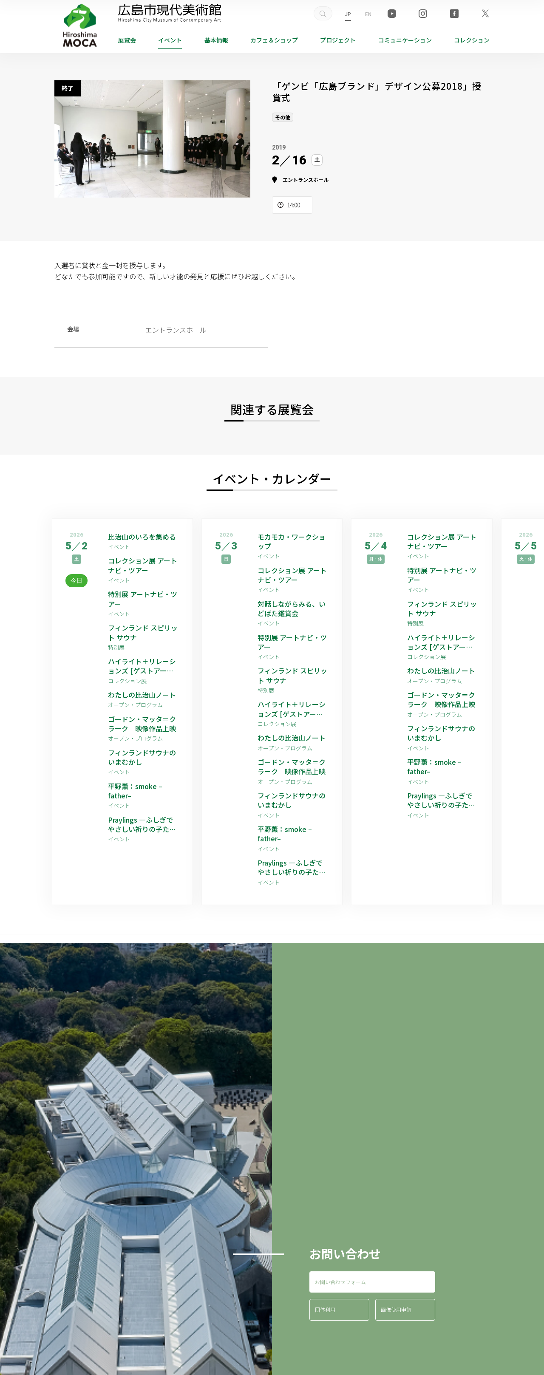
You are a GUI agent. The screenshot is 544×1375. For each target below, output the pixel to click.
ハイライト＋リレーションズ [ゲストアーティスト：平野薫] (142, 666)
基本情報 (216, 40)
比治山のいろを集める (142, 536)
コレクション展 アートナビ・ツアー (142, 565)
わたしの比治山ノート (142, 694)
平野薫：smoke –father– (135, 791)
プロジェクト (338, 40)
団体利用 (325, 1309)
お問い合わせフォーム (340, 1281)
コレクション (472, 40)
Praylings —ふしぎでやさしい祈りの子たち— (142, 824)
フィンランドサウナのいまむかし (142, 757)
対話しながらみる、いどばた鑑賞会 (292, 608)
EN (368, 13)
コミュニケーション (405, 40)
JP (348, 13)
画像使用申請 (396, 1309)
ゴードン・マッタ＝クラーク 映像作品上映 (142, 723)
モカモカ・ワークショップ (292, 541)
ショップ (274, 40)
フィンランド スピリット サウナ (143, 632)
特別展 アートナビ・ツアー (142, 598)
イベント (170, 40)
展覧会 (127, 40)
